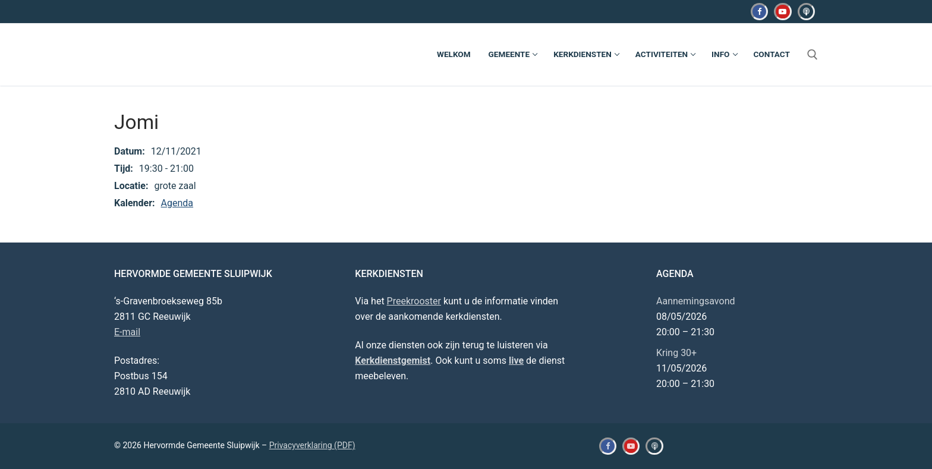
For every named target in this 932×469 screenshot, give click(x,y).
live (516, 360)
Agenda (177, 203)
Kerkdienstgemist (392, 360)
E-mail (127, 332)
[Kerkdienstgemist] (806, 11)
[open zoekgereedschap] (812, 54)
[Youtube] (782, 11)
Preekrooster (414, 301)
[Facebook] (759, 11)
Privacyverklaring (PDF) (312, 445)
